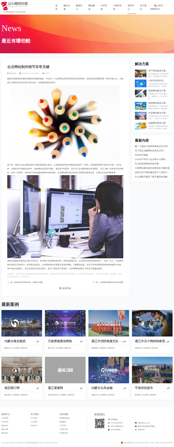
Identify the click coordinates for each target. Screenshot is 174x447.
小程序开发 (117, 7)
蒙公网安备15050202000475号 (135, 442)
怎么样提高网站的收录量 (147, 163)
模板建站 (62, 422)
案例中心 (79, 7)
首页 (56, 7)
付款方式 (33, 425)
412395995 (115, 429)
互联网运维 (63, 433)
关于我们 (143, 7)
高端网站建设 (64, 418)
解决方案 (67, 7)
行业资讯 (4, 422)
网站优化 (4, 433)
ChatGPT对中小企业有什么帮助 (150, 159)
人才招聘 (33, 422)
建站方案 (4, 429)
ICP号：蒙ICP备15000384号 (161, 442)
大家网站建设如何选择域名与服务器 (152, 168)
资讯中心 (131, 7)
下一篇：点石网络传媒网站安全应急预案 (108, 282)
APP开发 (104, 7)
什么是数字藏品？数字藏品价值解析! (152, 176)
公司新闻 (4, 418)
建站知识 (4, 425)
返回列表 (65, 288)
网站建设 (91, 7)
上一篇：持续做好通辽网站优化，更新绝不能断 (25, 282)
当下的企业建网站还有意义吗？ (150, 150)
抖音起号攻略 (141, 155)
